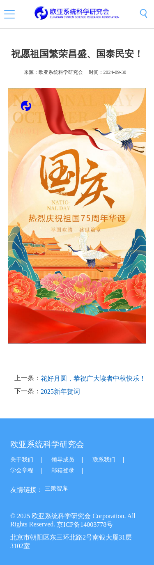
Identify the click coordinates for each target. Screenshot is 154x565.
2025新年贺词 (60, 391)
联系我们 (103, 460)
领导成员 (62, 460)
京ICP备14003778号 (85, 524)
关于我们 (21, 460)
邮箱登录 (62, 470)
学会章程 (21, 470)
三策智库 (56, 488)
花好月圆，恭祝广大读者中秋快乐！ (93, 378)
